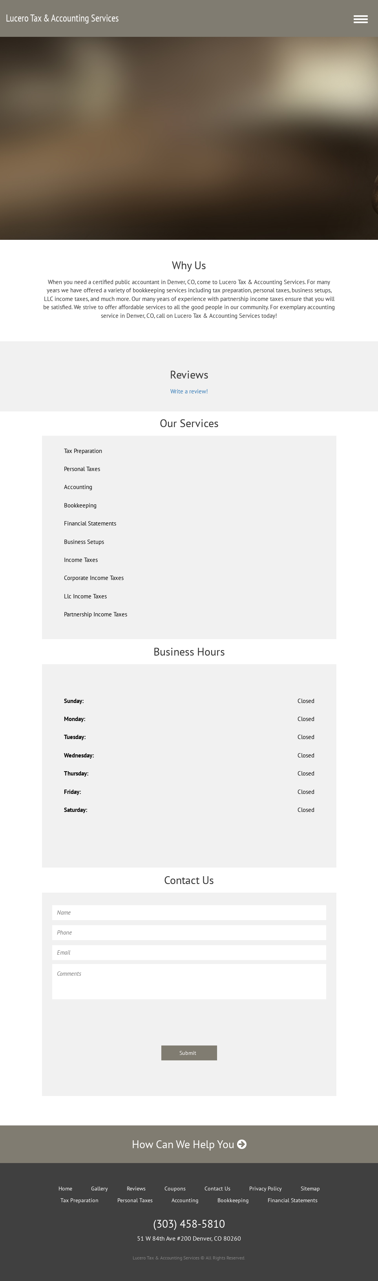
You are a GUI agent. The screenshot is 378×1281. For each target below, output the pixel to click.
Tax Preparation (83, 451)
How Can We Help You (189, 1144)
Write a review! (189, 391)
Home (65, 1188)
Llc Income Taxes (85, 596)
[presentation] (112, 1018)
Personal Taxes (82, 469)
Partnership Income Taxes (95, 614)
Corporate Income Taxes (94, 578)
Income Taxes (81, 559)
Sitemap (310, 1188)
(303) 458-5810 (189, 1223)
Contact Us (217, 1188)
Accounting (78, 487)
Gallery (99, 1188)
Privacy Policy (265, 1188)
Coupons (175, 1188)
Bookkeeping (80, 505)
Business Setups (84, 541)
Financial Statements (90, 523)
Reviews (136, 1188)
